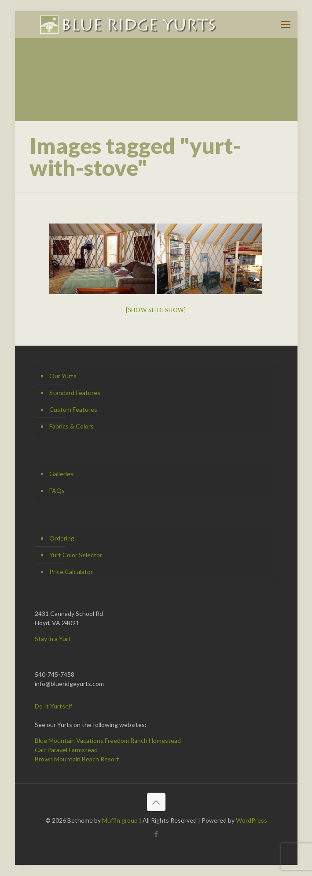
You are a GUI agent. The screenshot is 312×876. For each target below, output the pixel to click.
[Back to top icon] (156, 802)
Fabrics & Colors (71, 426)
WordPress (251, 820)
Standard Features (74, 392)
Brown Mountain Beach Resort (77, 759)
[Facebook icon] (156, 834)
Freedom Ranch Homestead (143, 740)
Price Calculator (71, 571)
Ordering (61, 538)
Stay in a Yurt (53, 638)
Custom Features (73, 409)
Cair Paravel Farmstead (66, 749)
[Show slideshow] (156, 309)
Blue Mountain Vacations (69, 740)
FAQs (57, 490)
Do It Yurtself (53, 706)
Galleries (61, 473)
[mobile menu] (285, 24)
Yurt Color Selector (75, 555)
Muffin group (120, 820)
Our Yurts (63, 376)
